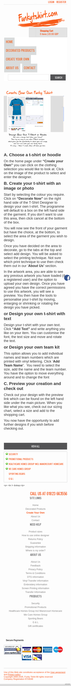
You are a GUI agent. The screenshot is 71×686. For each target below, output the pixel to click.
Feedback (35, 565)
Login (51, 2)
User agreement (57, 672)
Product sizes (35, 531)
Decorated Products (20, 50)
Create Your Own (17, 59)
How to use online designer (35, 535)
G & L (11, 478)
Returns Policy (35, 539)
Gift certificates (35, 626)
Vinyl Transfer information (35, 580)
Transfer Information (35, 592)
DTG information (35, 577)
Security (13, 454)
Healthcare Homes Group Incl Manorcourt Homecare (36, 464)
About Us (12, 67)
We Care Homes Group (20, 468)
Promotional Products (21, 459)
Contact (30, 67)
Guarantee (35, 543)
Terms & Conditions (35, 573)
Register (61, 2)
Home (9, 41)
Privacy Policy (35, 569)
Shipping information (35, 546)
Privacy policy (14, 674)
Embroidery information (35, 584)
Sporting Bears (17, 473)
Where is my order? (35, 550)
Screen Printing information (35, 588)
